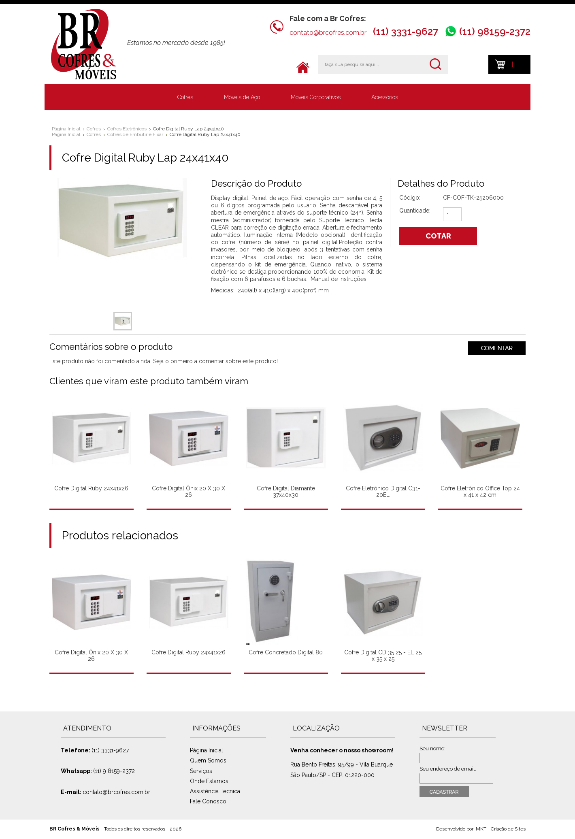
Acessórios (384, 97)
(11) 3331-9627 (405, 31)
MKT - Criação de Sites (501, 829)
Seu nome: (432, 748)
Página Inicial (66, 129)
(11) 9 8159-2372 (114, 771)
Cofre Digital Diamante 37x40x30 (286, 491)
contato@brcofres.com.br (328, 32)
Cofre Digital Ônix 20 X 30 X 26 (188, 491)
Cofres (185, 97)
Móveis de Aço (242, 97)
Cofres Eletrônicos (127, 129)
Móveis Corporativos (316, 97)
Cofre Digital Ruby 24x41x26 (91, 488)
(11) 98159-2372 (494, 31)
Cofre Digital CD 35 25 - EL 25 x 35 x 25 (383, 655)
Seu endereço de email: (448, 769)
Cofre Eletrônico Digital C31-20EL (383, 491)
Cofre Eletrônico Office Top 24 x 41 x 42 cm (480, 491)
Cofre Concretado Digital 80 (286, 652)
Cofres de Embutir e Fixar (135, 134)
